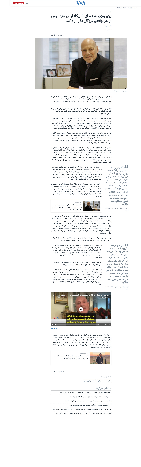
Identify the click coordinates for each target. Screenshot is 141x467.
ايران (99, 11)
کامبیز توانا (97, 26)
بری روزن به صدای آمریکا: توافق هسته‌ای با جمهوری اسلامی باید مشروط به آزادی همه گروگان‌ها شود (62, 295)
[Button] (50, 35)
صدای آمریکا (94, 298)
